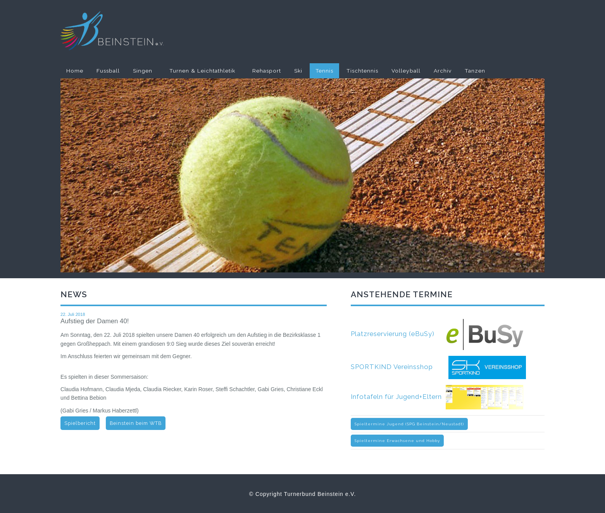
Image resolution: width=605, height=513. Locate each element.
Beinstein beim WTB (136, 423)
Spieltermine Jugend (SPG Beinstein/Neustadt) (409, 424)
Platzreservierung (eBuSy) (437, 334)
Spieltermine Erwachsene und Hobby (397, 440)
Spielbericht (80, 423)
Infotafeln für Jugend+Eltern (437, 396)
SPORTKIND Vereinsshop (438, 367)
